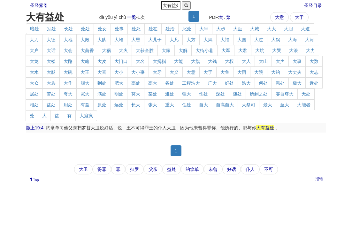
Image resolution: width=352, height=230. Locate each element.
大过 (258, 39)
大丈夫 (295, 72)
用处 (68, 104)
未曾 (213, 169)
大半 (203, 28)
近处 (314, 83)
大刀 (34, 39)
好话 (231, 169)
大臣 (237, 28)
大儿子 (155, 39)
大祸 (106, 50)
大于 (299, 17)
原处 (101, 104)
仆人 (250, 169)
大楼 (51, 61)
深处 (220, 93)
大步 (220, 28)
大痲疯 (86, 115)
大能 (178, 61)
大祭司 (248, 104)
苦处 (51, 93)
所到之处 (259, 93)
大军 (225, 50)
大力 (310, 50)
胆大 (84, 83)
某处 (152, 93)
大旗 (195, 61)
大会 (68, 50)
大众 (34, 83)
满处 (101, 93)
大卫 (83, 169)
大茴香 (87, 50)
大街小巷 (204, 50)
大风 (207, 39)
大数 (314, 61)
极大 (297, 83)
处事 (119, 28)
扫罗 (134, 169)
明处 (118, 93)
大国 (241, 39)
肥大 (118, 83)
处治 (169, 28)
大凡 (174, 39)
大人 (246, 61)
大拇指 (159, 61)
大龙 (34, 61)
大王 (84, 72)
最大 (267, 104)
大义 (174, 72)
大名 (140, 61)
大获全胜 (145, 50)
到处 (101, 83)
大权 (229, 61)
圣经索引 (39, 5)
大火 (123, 50)
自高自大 (225, 104)
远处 (118, 104)
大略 (84, 61)
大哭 (276, 50)
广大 (212, 83)
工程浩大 (191, 83)
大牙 (157, 72)
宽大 (84, 93)
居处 (34, 93)
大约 (275, 72)
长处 (68, 28)
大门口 (121, 61)
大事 (297, 61)
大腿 (51, 72)
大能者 (303, 104)
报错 (319, 179)
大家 (166, 50)
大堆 (118, 39)
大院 (258, 72)
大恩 (135, 39)
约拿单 (192, 169)
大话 (51, 50)
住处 (186, 104)
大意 (279, 17)
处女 (102, 28)
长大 (135, 104)
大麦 (101, 61)
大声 (280, 61)
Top (36, 179)
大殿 (84, 39)
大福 (224, 39)
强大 (186, 93)
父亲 (153, 169)
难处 (169, 93)
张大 (152, 104)
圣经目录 (313, 5)
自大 (203, 104)
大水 (34, 72)
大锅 (275, 39)
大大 (271, 28)
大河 (309, 39)
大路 (68, 61)
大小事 (138, 72)
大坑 (259, 50)
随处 (237, 93)
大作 (68, 83)
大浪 (293, 50)
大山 (263, 61)
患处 (280, 83)
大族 (51, 83)
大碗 (68, 72)
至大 (284, 104)
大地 (68, 39)
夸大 (68, 93)
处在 (153, 28)
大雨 (241, 72)
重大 (169, 104)
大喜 (101, 72)
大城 (254, 28)
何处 (263, 83)
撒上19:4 (34, 127)
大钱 (212, 61)
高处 (135, 83)
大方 (191, 39)
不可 (268, 169)
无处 (306, 93)
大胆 (288, 28)
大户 (34, 50)
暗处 (34, 28)
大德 (51, 39)
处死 (136, 28)
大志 (314, 72)
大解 (183, 50)
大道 (305, 28)
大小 (118, 72)
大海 (292, 39)
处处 (85, 28)
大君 (242, 50)
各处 (169, 83)
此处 (186, 28)
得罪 (101, 169)
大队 (101, 39)
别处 (51, 28)
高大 (152, 83)
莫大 (135, 93)
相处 (34, 104)
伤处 (203, 93)
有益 (84, 104)
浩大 (246, 83)
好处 (229, 83)
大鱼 (224, 72)
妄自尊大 (285, 93)
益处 (51, 104)
